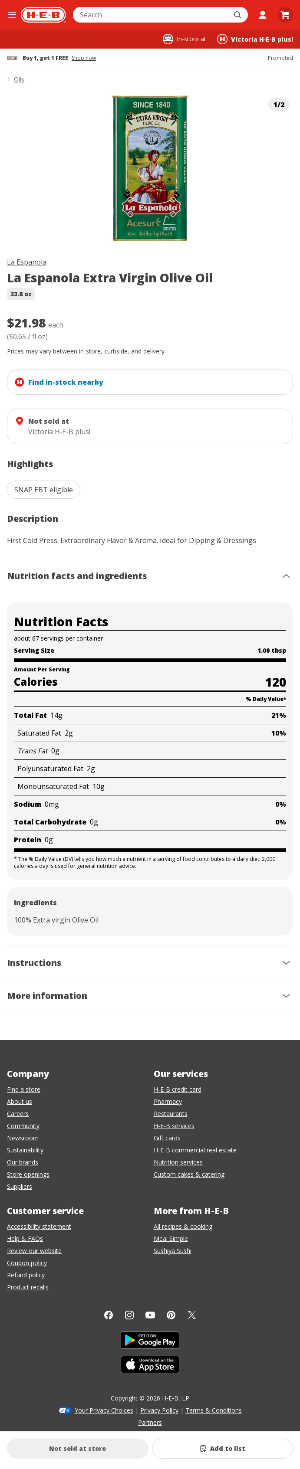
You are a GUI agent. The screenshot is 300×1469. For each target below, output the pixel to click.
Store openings (28, 1174)
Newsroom (23, 1138)
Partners (150, 1422)
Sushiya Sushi (172, 1251)
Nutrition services (178, 1162)
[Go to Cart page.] (285, 15)
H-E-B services (174, 1126)
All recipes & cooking (183, 1226)
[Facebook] (108, 1315)
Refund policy (26, 1275)
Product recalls (28, 1287)
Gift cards (167, 1138)
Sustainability (25, 1150)
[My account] (262, 15)
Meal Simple (171, 1238)
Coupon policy (27, 1263)
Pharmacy (168, 1101)
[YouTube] (150, 1315)
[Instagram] (129, 1315)
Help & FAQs (25, 1238)
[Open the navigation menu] (12, 15)
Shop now (84, 58)
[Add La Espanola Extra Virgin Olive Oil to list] (222, 1449)
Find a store (23, 1089)
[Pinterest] (171, 1315)
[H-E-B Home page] (43, 15)
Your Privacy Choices (104, 1410)
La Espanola (26, 262)
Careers (18, 1113)
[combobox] (151, 15)
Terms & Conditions (213, 1410)
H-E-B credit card (177, 1089)
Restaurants (171, 1113)
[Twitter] (191, 1315)
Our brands (22, 1162)
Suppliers (19, 1186)
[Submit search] (238, 15)
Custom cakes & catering (189, 1174)
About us (19, 1101)
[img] (150, 168)
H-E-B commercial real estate (195, 1150)
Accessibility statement (39, 1226)
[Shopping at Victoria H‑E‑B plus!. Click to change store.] (255, 39)
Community (23, 1126)
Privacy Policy (159, 1410)
